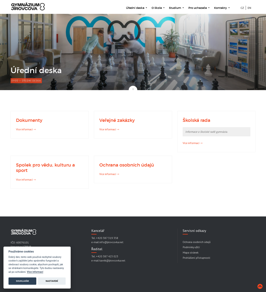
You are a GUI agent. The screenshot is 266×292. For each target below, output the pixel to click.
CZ (242, 8)
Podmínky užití (191, 247)
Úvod (15, 80)
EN (249, 8)
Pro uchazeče (197, 8)
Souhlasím (22, 281)
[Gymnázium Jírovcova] (28, 8)
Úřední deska (135, 8)
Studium (175, 8)
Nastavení (52, 281)
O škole (157, 8)
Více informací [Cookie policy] (35, 272)
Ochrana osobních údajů (197, 242)
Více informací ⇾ (26, 129)
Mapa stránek (190, 252)
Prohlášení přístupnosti (196, 257)
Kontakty (221, 8)
